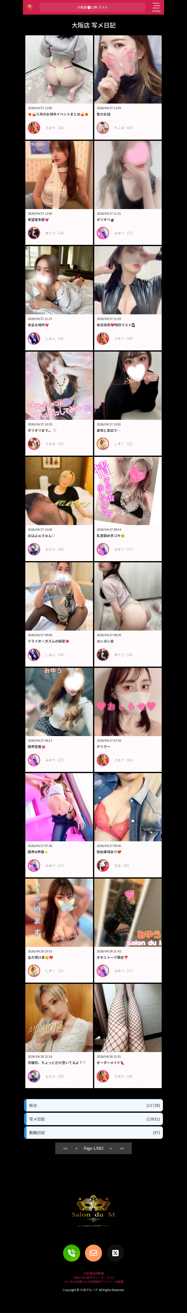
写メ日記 (94, 1118)
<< (65, 1148)
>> (122, 1148)
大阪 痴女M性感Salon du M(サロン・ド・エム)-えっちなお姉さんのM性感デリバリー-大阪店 (93, 1277)
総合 (94, 1105)
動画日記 (94, 1132)
